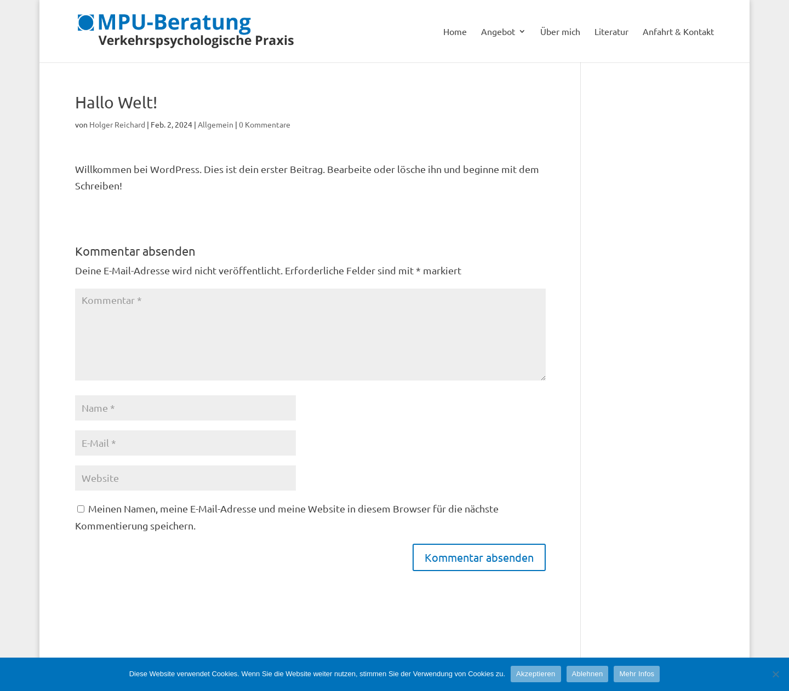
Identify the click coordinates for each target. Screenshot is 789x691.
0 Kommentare (264, 124)
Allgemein (215, 124)
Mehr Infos (636, 674)
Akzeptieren (535, 674)
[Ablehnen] (775, 674)
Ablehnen (587, 674)
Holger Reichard (117, 124)
